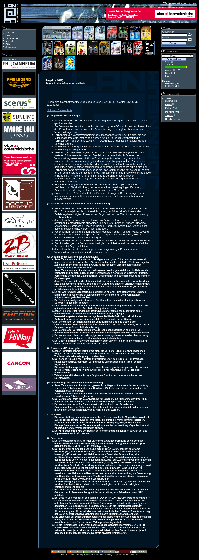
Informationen (11, 38)
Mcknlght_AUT (172, 112)
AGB (165, 3)
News (8, 35)
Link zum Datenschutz (59, 110)
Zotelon (169, 115)
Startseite (9, 32)
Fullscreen (191, 3)
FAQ (7, 44)
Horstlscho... (171, 119)
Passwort (166, 37)
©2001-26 (63, 555)
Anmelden (10, 41)
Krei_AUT (170, 108)
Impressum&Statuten (177, 3)
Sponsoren (10, 47)
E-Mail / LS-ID (168, 32)
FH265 (168, 104)
